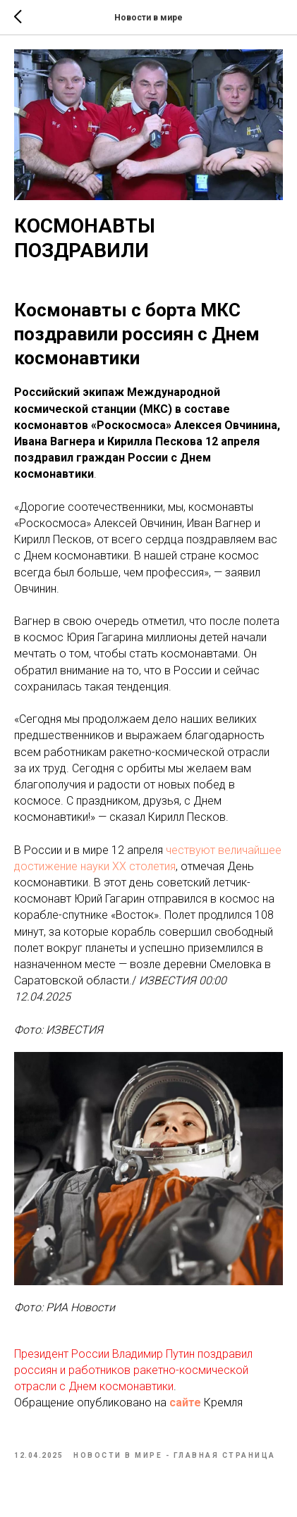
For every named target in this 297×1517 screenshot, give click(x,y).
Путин (180, 1354)
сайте (185, 1402)
